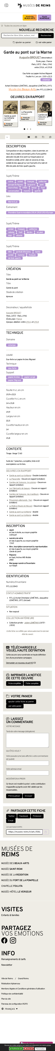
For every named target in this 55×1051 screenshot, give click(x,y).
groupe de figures (15, 185)
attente (19, 235)
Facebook (23, 816)
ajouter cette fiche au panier (21, 701)
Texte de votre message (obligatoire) (20, 731)
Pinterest (37, 816)
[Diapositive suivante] (50, 114)
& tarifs (13, 959)
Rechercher (46, 35)
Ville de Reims (7, 978)
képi (10, 235)
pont (42, 185)
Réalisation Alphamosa (10, 983)
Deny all (29, 1049)
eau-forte (12, 368)
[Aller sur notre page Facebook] (4, 940)
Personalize (40, 1049)
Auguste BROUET (13, 313)
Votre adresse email (13, 769)
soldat (20, 181)
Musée (44, 17)
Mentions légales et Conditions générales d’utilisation (23, 989)
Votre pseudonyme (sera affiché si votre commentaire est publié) (27, 757)
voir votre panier (44, 42)
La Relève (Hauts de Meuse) (20, 506)
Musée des (29, 17)
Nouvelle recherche (36, 30)
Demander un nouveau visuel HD (19, 663)
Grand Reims (23, 978)
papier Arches (14, 377)
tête (10, 252)
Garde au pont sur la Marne (10, 117)
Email (10, 821)
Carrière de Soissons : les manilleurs (24, 494)
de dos (29, 232)
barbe (37, 252)
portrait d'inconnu (23, 252)
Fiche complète (32, 683)
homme (21, 255)
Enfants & (10, 915)
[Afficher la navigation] (6, 5)
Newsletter (6, 965)
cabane (11, 232)
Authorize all (16, 1049)
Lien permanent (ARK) (14, 827)
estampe (46, 80)
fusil (43, 188)
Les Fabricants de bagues (19, 488)
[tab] (24, 129)
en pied (40, 232)
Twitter (11, 816)
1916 (28, 322)
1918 (36, 322)
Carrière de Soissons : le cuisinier (43, 116)
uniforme (42, 181)
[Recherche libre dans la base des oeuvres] (20, 35)
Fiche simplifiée (14, 683)
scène (10, 181)
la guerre (31, 185)
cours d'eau (13, 188)
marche (27, 191)
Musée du (19, 880)
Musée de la (14, 874)
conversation (13, 191)
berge (34, 188)
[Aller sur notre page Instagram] (13, 940)
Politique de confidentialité (12, 994)
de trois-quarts (14, 258)
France (19, 319)
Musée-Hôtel (16, 891)
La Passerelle (26, 112)
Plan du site (6, 999)
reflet (24, 188)
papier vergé (29, 377)
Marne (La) (12, 202)
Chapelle (12, 886)
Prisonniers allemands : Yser (20, 500)
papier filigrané (14, 380)
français (30, 181)
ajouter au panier (22, 42)
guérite (38, 191)
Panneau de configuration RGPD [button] (14, 1004)
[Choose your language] (9, 1009)
